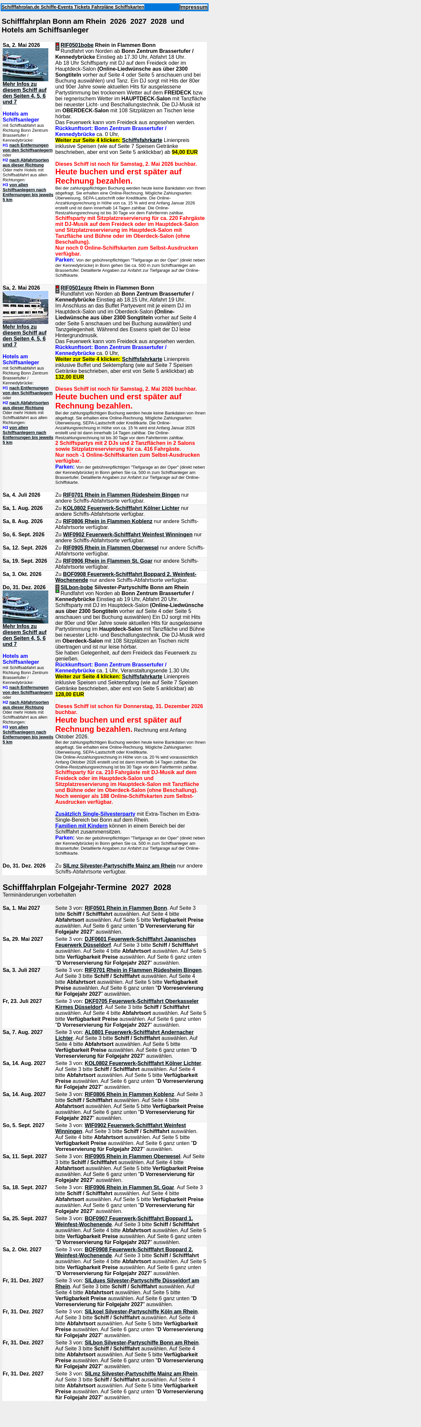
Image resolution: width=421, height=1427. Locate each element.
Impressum (193, 7)
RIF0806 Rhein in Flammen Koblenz (107, 521)
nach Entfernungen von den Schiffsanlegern (28, 148)
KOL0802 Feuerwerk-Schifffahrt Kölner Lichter (121, 508)
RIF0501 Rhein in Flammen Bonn (126, 908)
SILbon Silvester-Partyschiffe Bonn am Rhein (142, 1342)
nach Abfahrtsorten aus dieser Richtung (26, 162)
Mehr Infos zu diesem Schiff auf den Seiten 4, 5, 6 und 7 (24, 93)
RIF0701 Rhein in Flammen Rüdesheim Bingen (121, 495)
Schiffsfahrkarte (142, 140)
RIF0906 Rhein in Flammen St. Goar (107, 561)
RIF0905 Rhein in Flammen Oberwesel (111, 548)
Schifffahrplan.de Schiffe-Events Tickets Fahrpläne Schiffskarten (73, 7)
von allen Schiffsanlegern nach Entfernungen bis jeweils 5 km (28, 192)
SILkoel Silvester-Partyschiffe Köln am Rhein (141, 1311)
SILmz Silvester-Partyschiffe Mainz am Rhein (119, 866)
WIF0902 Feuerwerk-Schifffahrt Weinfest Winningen (128, 534)
